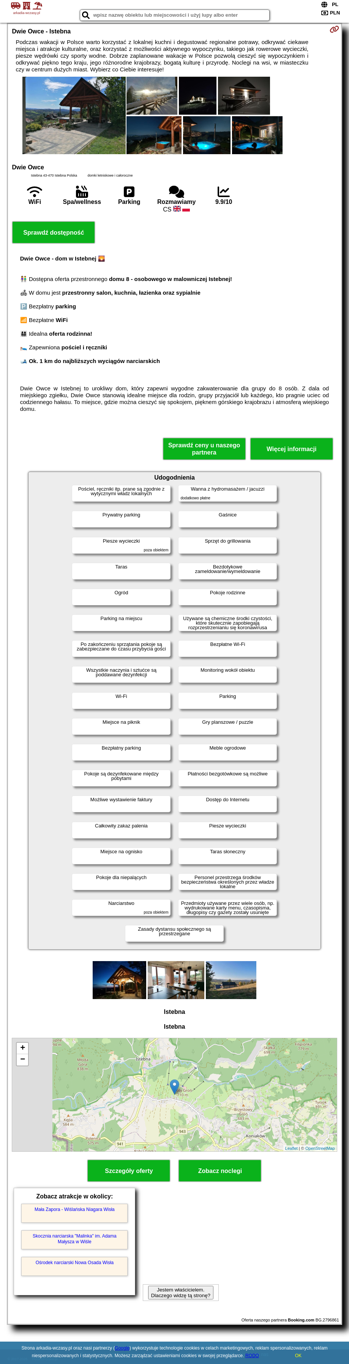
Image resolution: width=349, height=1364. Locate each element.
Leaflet (291, 1148)
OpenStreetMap (320, 1148)
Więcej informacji (291, 449)
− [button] (22, 1060)
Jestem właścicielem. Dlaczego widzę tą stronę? (180, 1292)
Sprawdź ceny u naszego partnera (204, 449)
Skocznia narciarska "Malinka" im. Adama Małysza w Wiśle (75, 1238)
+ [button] (22, 1048)
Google (122, 1348)
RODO (252, 1355)
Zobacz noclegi (220, 1171)
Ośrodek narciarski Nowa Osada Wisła (75, 1262)
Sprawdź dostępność (53, 232)
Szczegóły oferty (129, 1171)
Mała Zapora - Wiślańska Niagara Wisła (75, 1209)
